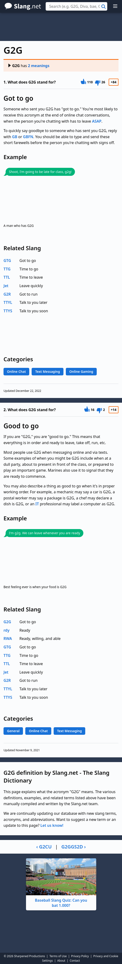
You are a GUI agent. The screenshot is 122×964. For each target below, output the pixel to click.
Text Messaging (47, 371)
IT (37, 503)
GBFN (28, 136)
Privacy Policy (80, 956)
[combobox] (76, 6)
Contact (75, 961)
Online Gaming (81, 371)
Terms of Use (58, 956)
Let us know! (52, 825)
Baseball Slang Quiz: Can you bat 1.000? (61, 883)
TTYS (8, 310)
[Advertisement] (61, 27)
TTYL (8, 302)
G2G (14, 65)
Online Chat (16, 371)
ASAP (96, 121)
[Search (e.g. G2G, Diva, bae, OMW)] (76, 6)
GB (14, 136)
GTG (7, 260)
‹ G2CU (44, 847)
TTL (7, 277)
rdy (6, 630)
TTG (7, 269)
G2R (7, 294)
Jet (6, 285)
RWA (8, 638)
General (13, 731)
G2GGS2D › (73, 847)
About (61, 961)
